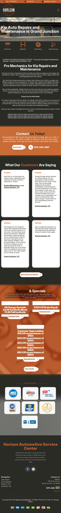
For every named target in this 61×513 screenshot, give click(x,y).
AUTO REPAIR (6, 482)
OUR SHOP (5, 480)
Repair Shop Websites (23, 500)
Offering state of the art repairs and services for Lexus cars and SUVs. (30, 114)
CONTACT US (6, 486)
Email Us (57, 491)
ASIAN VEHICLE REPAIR (18, 61)
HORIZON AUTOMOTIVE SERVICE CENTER (17, 59)
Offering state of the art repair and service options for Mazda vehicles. (30, 116)
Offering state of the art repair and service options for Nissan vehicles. (30, 117)
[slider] (7, 172)
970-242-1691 (6, 103)
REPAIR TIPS (6, 484)
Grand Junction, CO (11, 187)
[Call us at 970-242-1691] (38, 147)
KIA (29, 61)
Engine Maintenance (12, 185)
